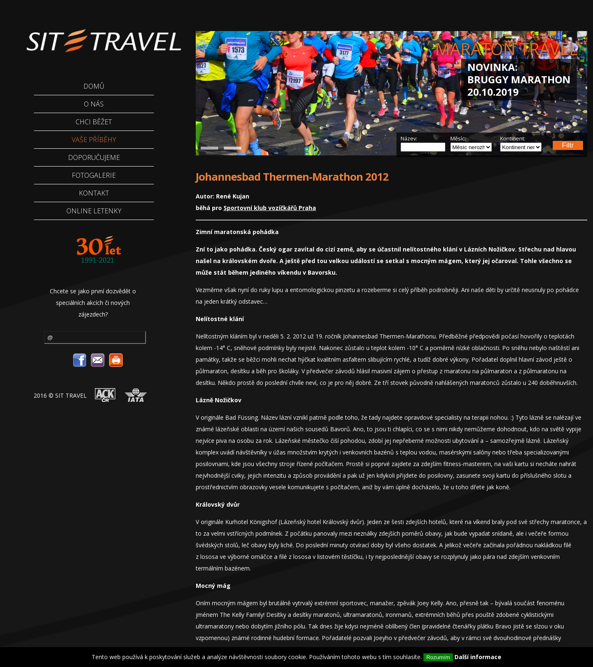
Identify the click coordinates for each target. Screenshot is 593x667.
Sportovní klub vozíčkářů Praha (270, 208)
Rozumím (438, 657)
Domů (94, 86)
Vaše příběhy (94, 139)
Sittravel (98, 35)
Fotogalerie (94, 175)
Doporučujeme (94, 157)
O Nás (94, 104)
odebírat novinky (135, 336)
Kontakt (94, 193)
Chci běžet (93, 121)
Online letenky (94, 210)
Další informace (477, 657)
